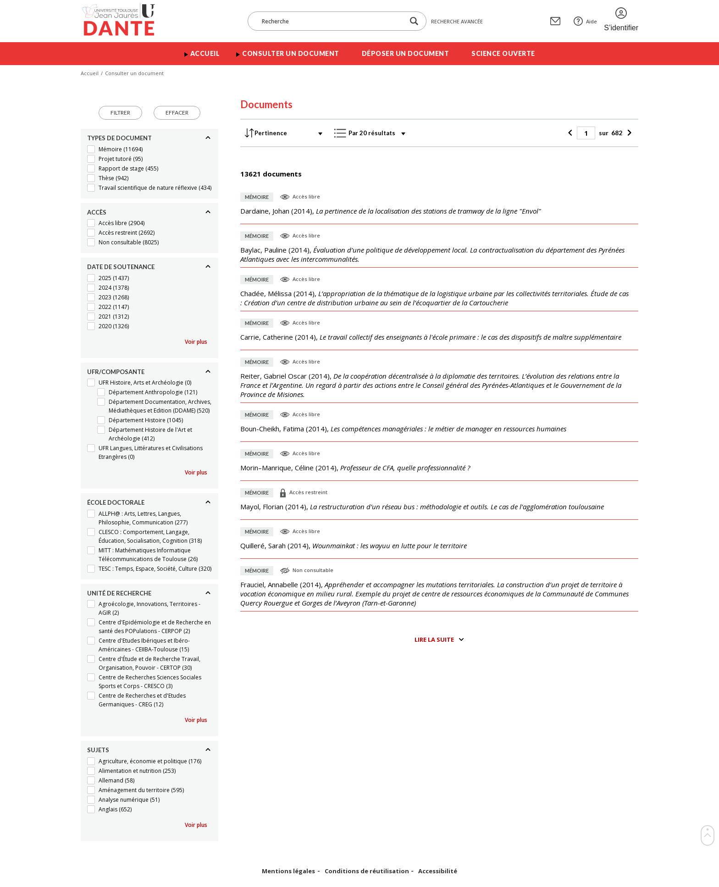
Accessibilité (437, 871)
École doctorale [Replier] (115, 502)
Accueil (205, 53)
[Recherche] (331, 21)
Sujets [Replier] (98, 750)
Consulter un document (290, 53)
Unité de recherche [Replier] (119, 593)
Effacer (177, 112)
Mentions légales (288, 871)
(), (390, 210)
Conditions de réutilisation (367, 871)
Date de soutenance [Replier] (121, 266)
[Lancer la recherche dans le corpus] (414, 21)
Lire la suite (434, 639)
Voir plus (196, 342)
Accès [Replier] (96, 212)
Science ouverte (503, 53)
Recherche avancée (457, 21)
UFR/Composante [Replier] (115, 371)
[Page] (586, 133)
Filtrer (120, 112)
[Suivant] (628, 133)
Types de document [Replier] (119, 138)
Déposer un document (405, 53)
